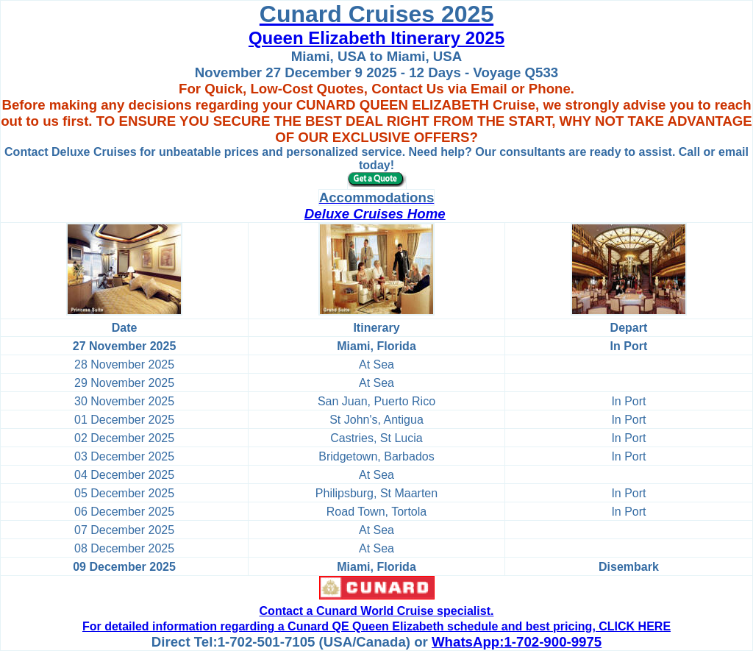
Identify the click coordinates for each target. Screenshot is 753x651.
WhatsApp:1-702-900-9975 (517, 642)
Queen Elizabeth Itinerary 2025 (376, 38)
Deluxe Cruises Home (375, 213)
